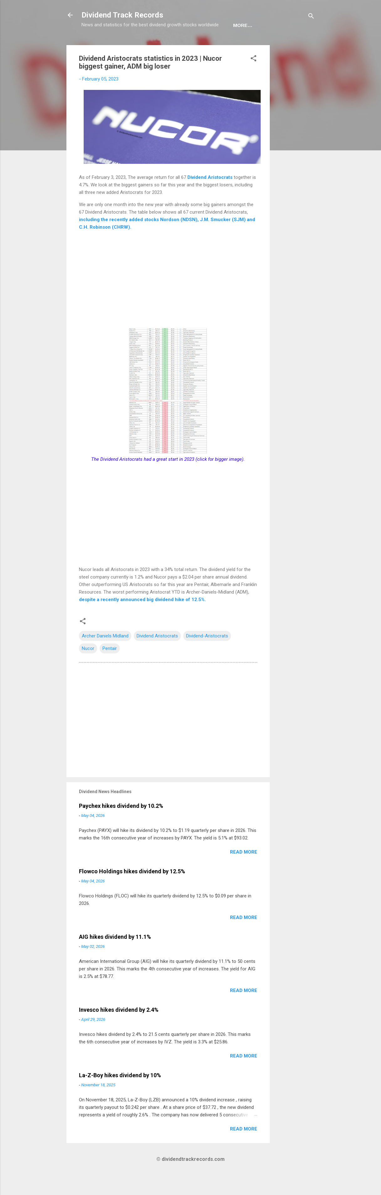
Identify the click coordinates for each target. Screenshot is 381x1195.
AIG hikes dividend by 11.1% (115, 956)
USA (117, 44)
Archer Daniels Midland (105, 655)
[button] (253, 79)
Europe (143, 44)
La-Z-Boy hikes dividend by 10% (120, 1094)
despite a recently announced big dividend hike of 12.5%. (142, 619)
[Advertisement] (295, 158)
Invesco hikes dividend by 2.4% (119, 1029)
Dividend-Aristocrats (207, 655)
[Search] (311, 17)
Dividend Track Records (122, 15)
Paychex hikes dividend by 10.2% (121, 825)
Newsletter (181, 44)
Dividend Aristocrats (209, 197)
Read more (243, 871)
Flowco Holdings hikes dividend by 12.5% (132, 890)
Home (93, 44)
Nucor (88, 668)
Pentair (109, 668)
